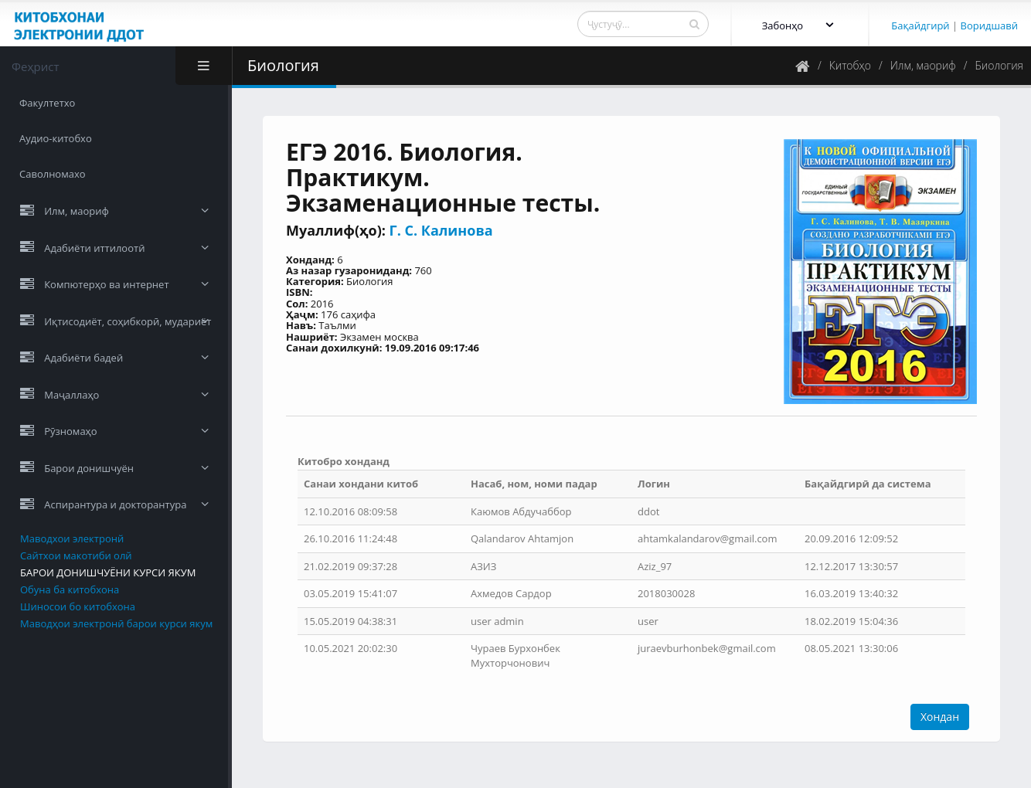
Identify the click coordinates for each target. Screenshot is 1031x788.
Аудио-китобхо (55, 138)
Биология (999, 65)
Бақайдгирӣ (920, 25)
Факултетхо (47, 103)
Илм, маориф (923, 65)
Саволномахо (52, 174)
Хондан (939, 716)
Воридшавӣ (989, 25)
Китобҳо (850, 65)
